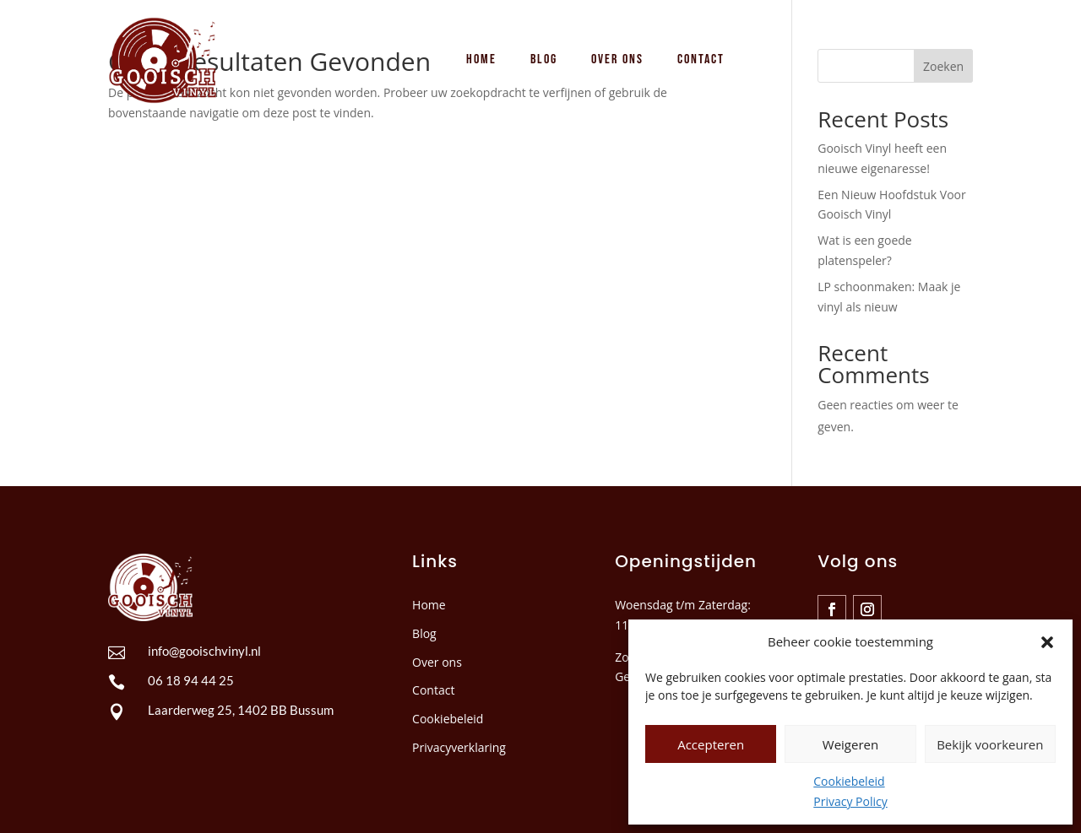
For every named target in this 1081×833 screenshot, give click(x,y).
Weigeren (850, 744)
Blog (424, 633)
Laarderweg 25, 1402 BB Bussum (241, 709)
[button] (1047, 642)
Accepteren (710, 744)
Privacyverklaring (459, 747)
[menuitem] (481, 60)
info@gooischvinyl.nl (204, 650)
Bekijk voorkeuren (990, 744)
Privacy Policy (850, 801)
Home (429, 605)
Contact (433, 690)
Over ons (437, 662)
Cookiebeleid (848, 781)
